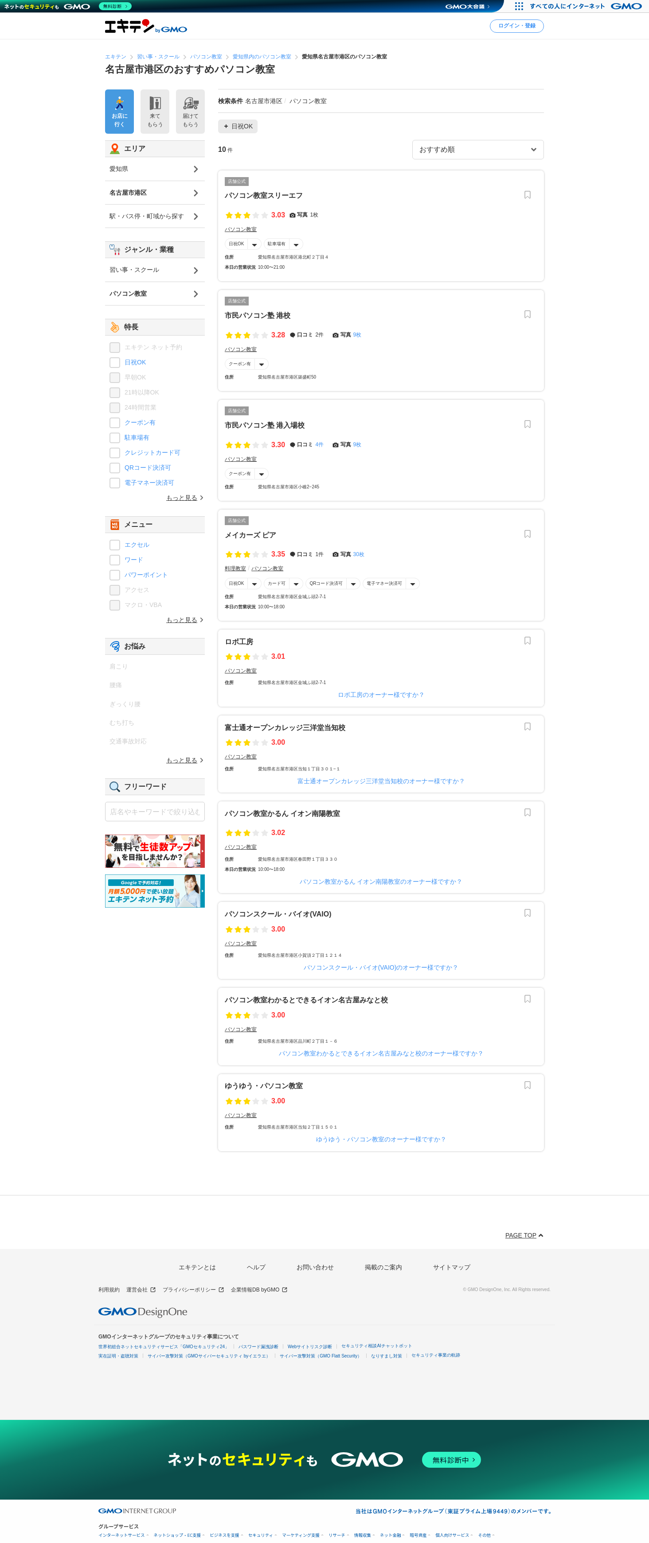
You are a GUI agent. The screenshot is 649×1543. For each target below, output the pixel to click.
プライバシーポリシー (193, 1290)
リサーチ (336, 1535)
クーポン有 (240, 363)
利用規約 (109, 1290)
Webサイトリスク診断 (310, 1346)
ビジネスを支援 (224, 1535)
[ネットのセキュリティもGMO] (68, 6)
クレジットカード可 (152, 452)
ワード (134, 559)
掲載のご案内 (383, 1267)
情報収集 (362, 1535)
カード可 (276, 582)
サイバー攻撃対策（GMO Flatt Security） (321, 1356)
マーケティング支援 (301, 1535)
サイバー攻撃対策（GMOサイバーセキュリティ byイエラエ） (209, 1356)
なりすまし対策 (386, 1356)
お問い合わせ (315, 1267)
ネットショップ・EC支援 (177, 1535)
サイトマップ (451, 1267)
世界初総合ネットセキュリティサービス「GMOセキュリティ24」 (163, 1346)
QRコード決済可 (326, 582)
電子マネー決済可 (384, 582)
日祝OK (236, 243)
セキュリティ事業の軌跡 (435, 1355)
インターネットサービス (121, 1535)
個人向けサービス (452, 1535)
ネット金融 (390, 1535)
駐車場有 (276, 243)
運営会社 (141, 1290)
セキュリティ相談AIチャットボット (376, 1345)
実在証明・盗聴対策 (118, 1356)
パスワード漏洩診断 (258, 1346)
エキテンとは (197, 1267)
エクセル (137, 544)
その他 (484, 1535)
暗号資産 (418, 1535)
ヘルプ (256, 1267)
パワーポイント (146, 574)
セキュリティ (260, 1535)
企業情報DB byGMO (259, 1290)
